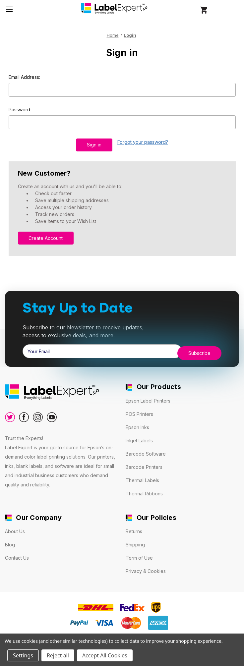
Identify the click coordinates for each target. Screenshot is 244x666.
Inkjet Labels (139, 436)
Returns (134, 527)
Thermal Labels (142, 475)
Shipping (135, 540)
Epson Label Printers (148, 396)
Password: (20, 109)
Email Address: (24, 77)
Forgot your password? (142, 142)
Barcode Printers (144, 462)
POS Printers (139, 409)
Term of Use (139, 553)
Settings (23, 655)
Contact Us (17, 553)
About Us (15, 527)
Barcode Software (146, 449)
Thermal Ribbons (144, 489)
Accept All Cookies (104, 655)
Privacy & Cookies (146, 567)
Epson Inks (137, 422)
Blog (10, 540)
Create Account (46, 235)
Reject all (58, 655)
